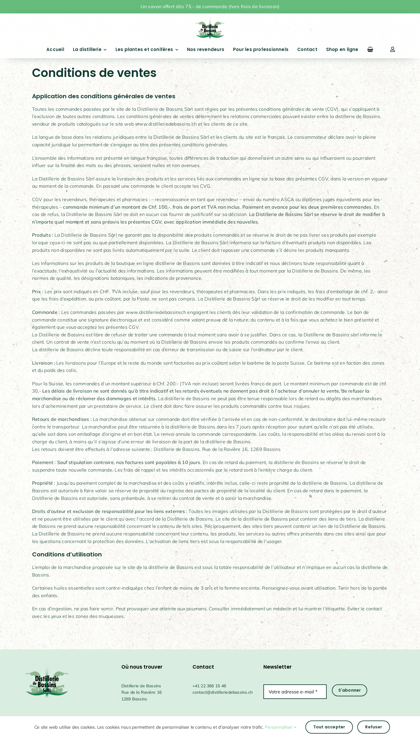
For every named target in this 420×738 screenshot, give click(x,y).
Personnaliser (281, 727)
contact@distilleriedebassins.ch (222, 692)
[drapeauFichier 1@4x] (210, 17)
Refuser (373, 727)
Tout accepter (329, 727)
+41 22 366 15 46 (209, 685)
